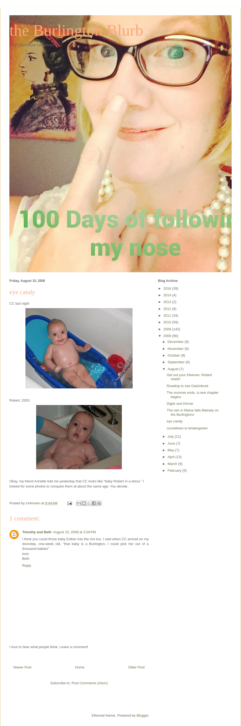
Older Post (136, 667)
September (177, 362)
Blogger (142, 715)
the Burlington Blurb (76, 30)
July (171, 436)
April (172, 457)
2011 (167, 315)
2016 (167, 288)
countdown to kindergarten (187, 428)
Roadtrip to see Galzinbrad (187, 386)
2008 (167, 336)
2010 (167, 322)
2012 (167, 309)
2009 (167, 329)
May (171, 450)
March (173, 464)
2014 (167, 295)
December (176, 342)
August (173, 369)
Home (80, 667)
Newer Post (22, 667)
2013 (167, 302)
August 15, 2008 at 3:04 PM (74, 532)
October (174, 355)
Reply (26, 566)
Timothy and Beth (37, 532)
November (176, 349)
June (172, 443)
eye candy (174, 421)
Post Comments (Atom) (89, 683)
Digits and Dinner (180, 404)
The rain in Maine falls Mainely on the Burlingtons (193, 412)
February (175, 470)
